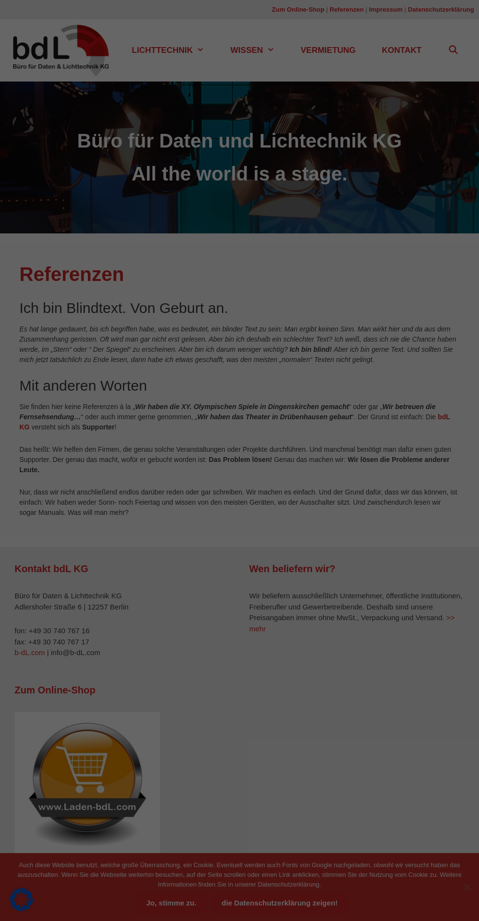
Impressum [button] (284, 294)
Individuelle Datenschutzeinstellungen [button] (239, 272)
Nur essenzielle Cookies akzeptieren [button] (239, 243)
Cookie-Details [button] (198, 294)
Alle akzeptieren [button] (152, 214)
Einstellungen (137, 182)
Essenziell (273, 37)
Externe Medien (282, 86)
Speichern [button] (327, 214)
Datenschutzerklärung (105, 173)
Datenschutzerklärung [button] (243, 294)
